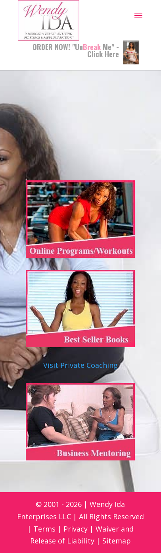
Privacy (75, 529)
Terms (44, 529)
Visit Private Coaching (80, 365)
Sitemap (116, 540)
